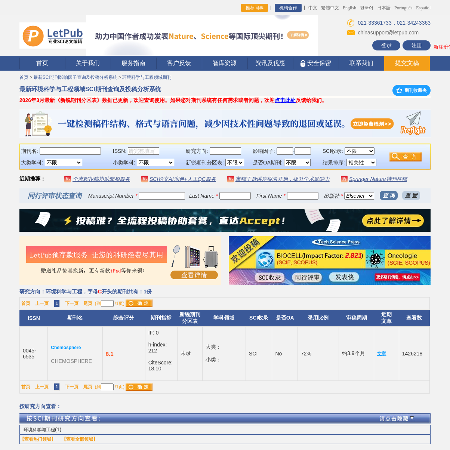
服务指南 (133, 63)
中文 (312, 7)
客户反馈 (179, 63)
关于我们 (88, 63)
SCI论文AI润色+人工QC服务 (183, 179)
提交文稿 (407, 63)
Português (403, 7)
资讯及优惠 (270, 63)
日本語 (384, 7)
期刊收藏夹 (411, 90)
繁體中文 (330, 7)
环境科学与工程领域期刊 (147, 77)
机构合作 (288, 7)
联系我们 (361, 63)
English (350, 7)
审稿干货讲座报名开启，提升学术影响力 (282, 179)
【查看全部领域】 (80, 439)
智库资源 (225, 63)
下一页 (71, 303)
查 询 (389, 195)
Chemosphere (66, 347)
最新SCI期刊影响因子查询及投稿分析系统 (75, 77)
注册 (417, 45)
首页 (42, 63)
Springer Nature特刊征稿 (378, 179)
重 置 (411, 195)
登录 (386, 45)
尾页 (87, 303)
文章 (381, 353)
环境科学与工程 (39, 429)
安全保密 (315, 63)
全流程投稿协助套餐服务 (101, 179)
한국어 (366, 7)
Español (423, 7)
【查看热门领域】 (38, 439)
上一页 (42, 303)
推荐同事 (254, 7)
